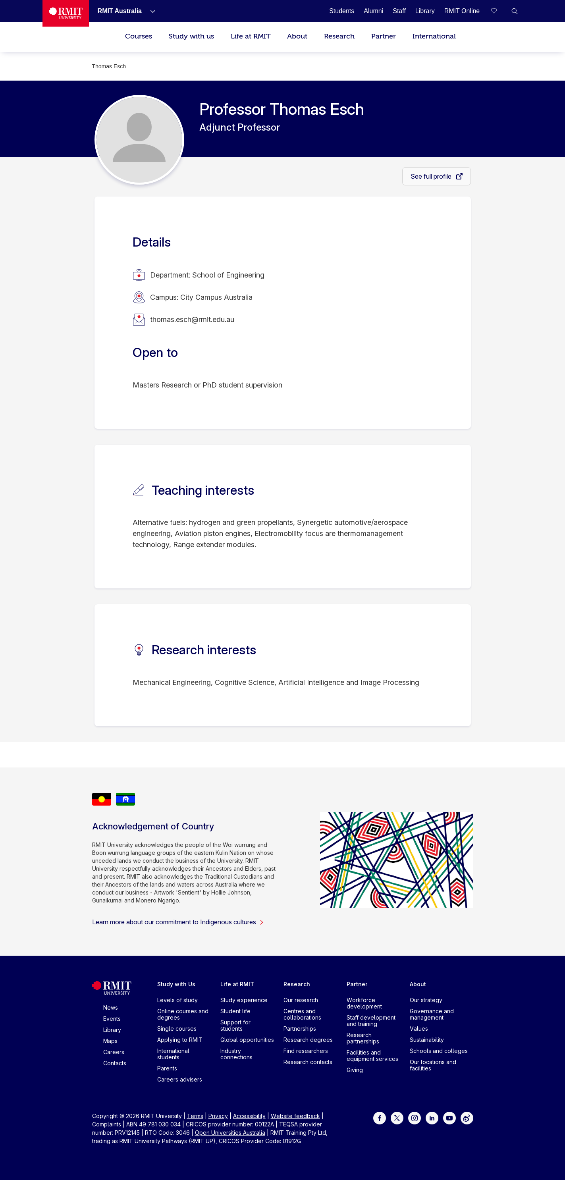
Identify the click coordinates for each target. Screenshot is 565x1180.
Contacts (114, 1063)
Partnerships (299, 1028)
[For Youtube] (449, 1117)
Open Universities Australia (230, 1132)
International (434, 36)
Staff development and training (371, 1020)
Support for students (235, 1025)
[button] (515, 11)
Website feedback (295, 1116)
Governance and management (432, 1014)
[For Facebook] (379, 1117)
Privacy (218, 1116)
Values (419, 1028)
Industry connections (236, 1053)
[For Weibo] (467, 1117)
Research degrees (308, 1039)
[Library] (425, 11)
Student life (235, 1011)
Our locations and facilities (433, 1065)
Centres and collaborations (302, 1014)
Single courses (177, 1028)
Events (112, 1018)
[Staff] (399, 11)
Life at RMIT (250, 36)
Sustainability (427, 1039)
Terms (195, 1116)
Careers (113, 1052)
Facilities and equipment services (372, 1055)
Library (112, 1029)
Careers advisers (179, 1079)
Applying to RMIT (179, 1039)
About (297, 36)
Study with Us (176, 984)
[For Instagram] (414, 1117)
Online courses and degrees (182, 1014)
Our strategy (426, 1000)
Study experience (244, 1000)
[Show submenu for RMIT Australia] (149, 11)
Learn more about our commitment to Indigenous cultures (178, 922)
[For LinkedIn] (432, 1117)
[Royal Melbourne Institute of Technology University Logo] (65, 13)
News (110, 1007)
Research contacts (307, 1062)
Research (339, 36)
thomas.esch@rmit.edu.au (192, 319)
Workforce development (364, 1003)
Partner (383, 36)
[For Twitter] (397, 1117)
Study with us (191, 36)
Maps (110, 1040)
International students (173, 1053)
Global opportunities (247, 1039)
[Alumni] (373, 11)
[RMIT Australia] (120, 11)
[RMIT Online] (462, 11)
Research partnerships (363, 1038)
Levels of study (177, 1000)
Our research (300, 1000)
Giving (355, 1069)
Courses (138, 36)
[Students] (341, 11)
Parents (167, 1068)
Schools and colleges (439, 1050)
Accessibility (249, 1116)
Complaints (106, 1124)
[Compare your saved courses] (499, 11)
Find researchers (305, 1050)
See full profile (432, 176)
